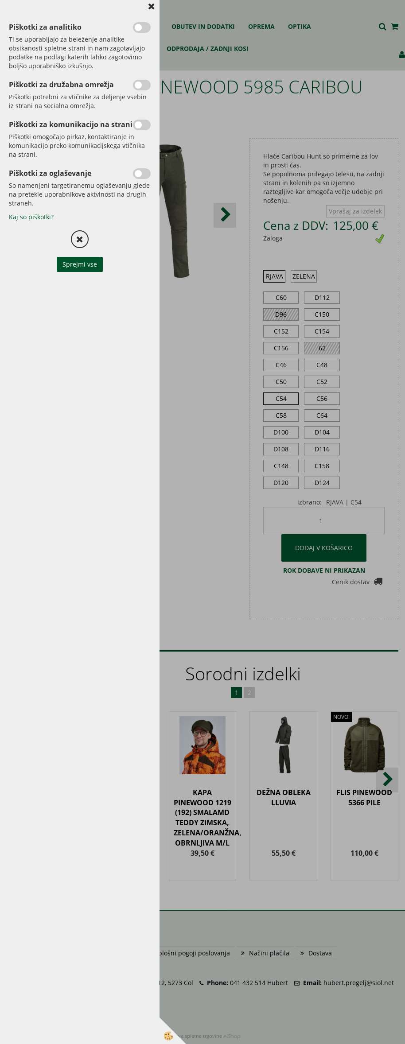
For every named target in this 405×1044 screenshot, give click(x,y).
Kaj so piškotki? (31, 217)
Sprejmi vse (79, 264)
